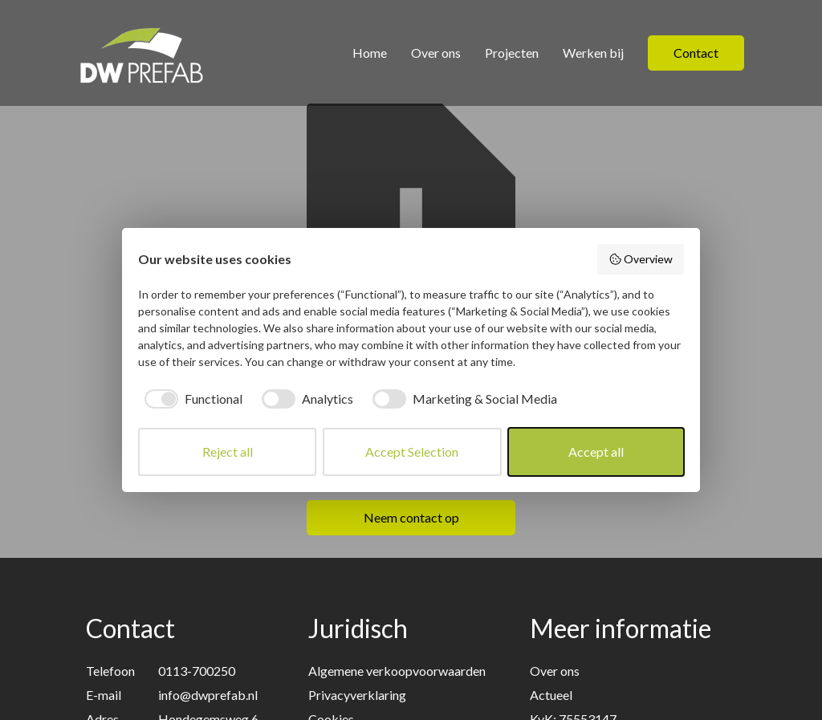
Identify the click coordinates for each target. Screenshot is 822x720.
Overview (640, 259)
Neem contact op (411, 517)
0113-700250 (196, 670)
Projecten (512, 52)
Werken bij (593, 52)
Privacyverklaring (357, 694)
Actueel (551, 694)
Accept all (596, 451)
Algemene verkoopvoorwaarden (397, 670)
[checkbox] (190, 399)
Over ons (436, 52)
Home (369, 52)
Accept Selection (411, 451)
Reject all (227, 451)
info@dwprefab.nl (208, 694)
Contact (695, 52)
